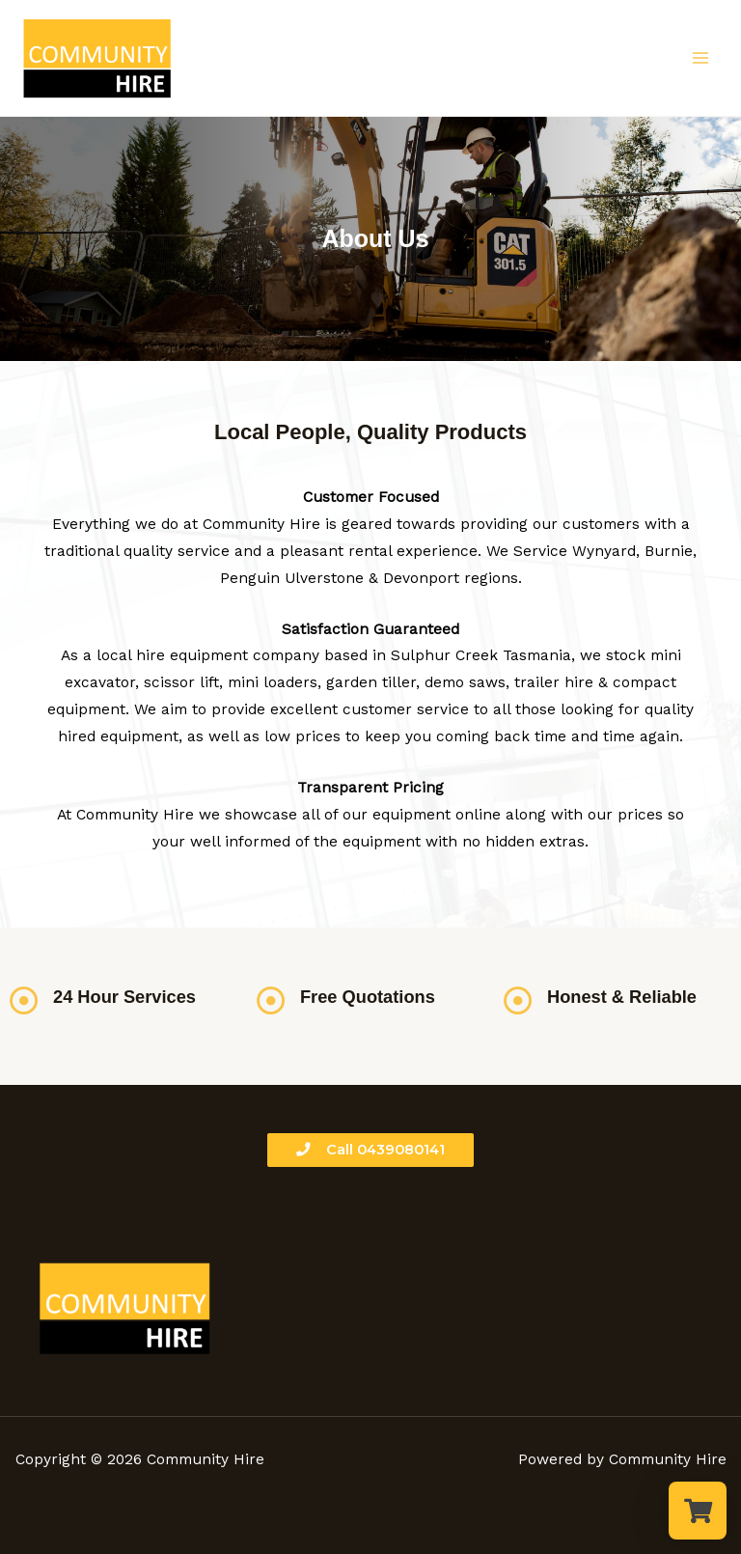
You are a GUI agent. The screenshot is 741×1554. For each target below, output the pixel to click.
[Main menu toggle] (701, 57)
